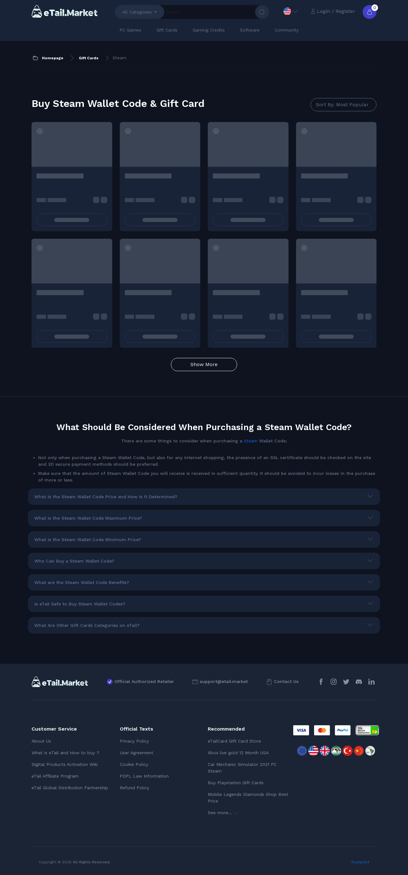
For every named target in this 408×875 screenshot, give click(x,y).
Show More (204, 364)
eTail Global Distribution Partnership (70, 787)
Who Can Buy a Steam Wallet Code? (74, 560)
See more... (223, 812)
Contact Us (286, 681)
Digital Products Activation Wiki (65, 764)
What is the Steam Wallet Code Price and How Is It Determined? (105, 496)
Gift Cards (167, 29)
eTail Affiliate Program (55, 776)
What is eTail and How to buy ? (65, 752)
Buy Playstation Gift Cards (236, 782)
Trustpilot (360, 862)
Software (249, 29)
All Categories (137, 12)
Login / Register (333, 11)
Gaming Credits (209, 29)
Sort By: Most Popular (342, 105)
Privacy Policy (134, 741)
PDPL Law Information (144, 776)
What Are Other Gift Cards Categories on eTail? (86, 625)
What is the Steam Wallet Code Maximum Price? (88, 518)
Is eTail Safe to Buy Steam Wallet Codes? (79, 603)
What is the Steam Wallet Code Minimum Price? (87, 539)
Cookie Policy (134, 764)
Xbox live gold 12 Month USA (238, 752)
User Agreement (136, 752)
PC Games (130, 29)
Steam (251, 440)
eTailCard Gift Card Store (234, 741)
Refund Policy (134, 787)
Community (287, 29)
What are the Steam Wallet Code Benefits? (81, 582)
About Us (41, 741)
